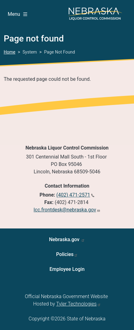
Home (9, 52)
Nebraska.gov (65, 239)
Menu (17, 14)
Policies (65, 254)
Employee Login (67, 269)
